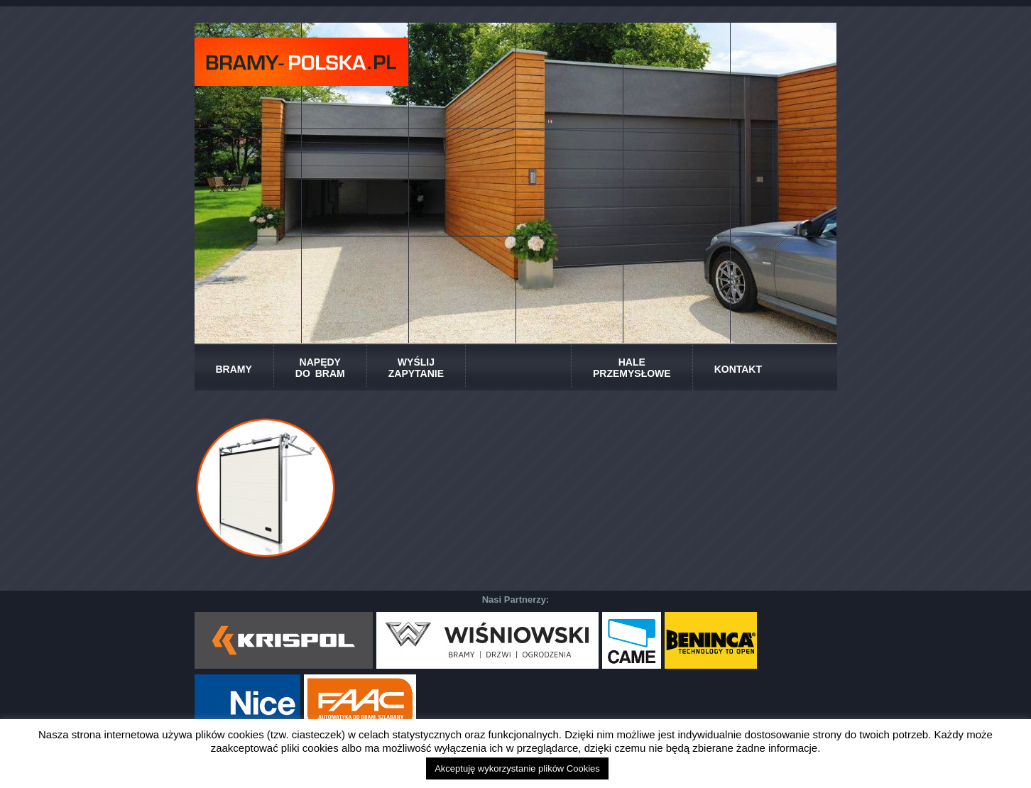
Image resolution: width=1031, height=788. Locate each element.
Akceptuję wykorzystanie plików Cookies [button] (517, 768)
